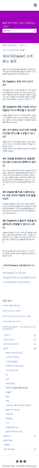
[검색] (35, 31)
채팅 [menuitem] (7, 396)
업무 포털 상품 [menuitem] (9, 449)
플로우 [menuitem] (6, 348)
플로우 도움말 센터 (9, 45)
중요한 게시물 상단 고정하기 (11, 311)
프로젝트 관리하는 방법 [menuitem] (14, 366)
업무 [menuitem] (7, 379)
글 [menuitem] (6, 374)
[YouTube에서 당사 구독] (17, 461)
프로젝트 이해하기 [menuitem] (13, 357)
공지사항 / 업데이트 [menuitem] (11, 344)
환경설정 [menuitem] (9, 418)
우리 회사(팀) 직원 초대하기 (11, 321)
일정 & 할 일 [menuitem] (10, 383)
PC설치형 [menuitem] (9, 414)
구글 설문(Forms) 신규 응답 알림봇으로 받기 (19, 277)
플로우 (22, 45)
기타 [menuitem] (7, 423)
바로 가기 (18, 115)
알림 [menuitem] (7, 401)
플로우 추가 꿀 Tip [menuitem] (13, 409)
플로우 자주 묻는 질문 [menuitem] (14, 431)
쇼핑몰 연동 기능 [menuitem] (12, 427)
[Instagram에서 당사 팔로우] (25, 461)
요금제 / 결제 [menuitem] (9, 339)
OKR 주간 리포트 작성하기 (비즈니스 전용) (16, 316)
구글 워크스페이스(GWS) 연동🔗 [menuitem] (18, 405)
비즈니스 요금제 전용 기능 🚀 (13, 50)
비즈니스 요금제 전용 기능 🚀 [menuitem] (16, 388)
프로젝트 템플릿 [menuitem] (12, 361)
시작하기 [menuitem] (7, 335)
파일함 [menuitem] (8, 392)
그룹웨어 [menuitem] (7, 445)
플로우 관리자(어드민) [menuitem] (14, 353)
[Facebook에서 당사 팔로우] (21, 461)
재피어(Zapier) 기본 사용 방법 (13, 273)
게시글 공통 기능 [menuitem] (12, 370)
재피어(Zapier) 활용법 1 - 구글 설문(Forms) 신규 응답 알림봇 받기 (19, 328)
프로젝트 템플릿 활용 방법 (11, 305)
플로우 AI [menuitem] (7, 436)
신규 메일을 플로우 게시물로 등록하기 (16, 282)
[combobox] (17, 31)
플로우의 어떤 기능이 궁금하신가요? (18, 24)
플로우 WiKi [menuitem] (8, 440)
